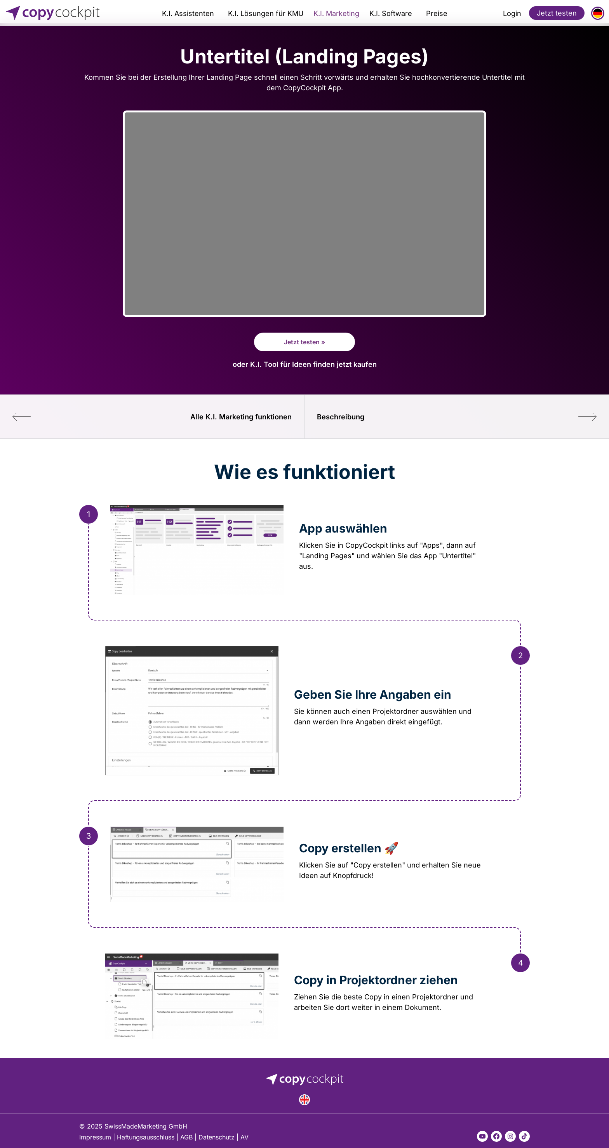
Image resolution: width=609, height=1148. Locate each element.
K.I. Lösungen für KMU (265, 13)
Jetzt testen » (304, 342)
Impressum (95, 1137)
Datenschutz (216, 1137)
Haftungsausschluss (145, 1137)
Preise (436, 13)
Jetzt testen (557, 13)
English (304, 1099)
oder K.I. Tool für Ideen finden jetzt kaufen (305, 364)
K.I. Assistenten (188, 13)
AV (244, 1137)
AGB (186, 1137)
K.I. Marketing (336, 13)
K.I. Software (390, 13)
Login (512, 13)
